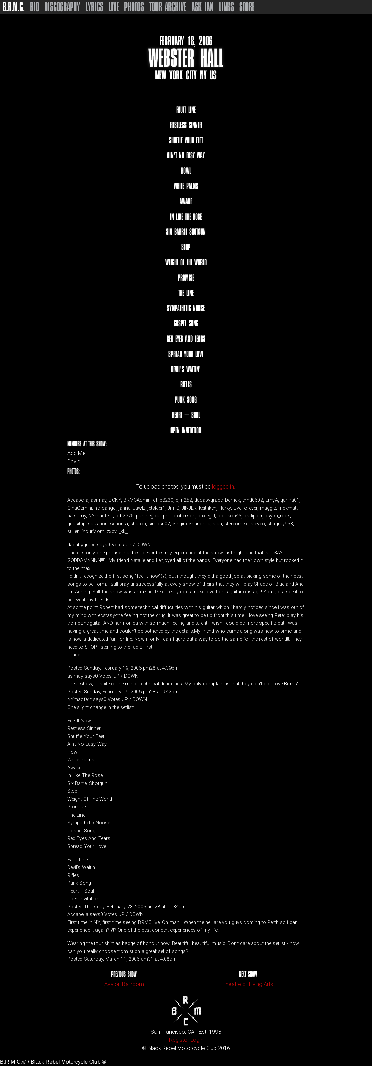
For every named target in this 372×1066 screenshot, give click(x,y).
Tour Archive (167, 7)
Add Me (76, 453)
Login (196, 1040)
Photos (134, 7)
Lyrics (94, 7)
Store (246, 7)
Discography (62, 7)
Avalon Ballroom (124, 984)
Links (226, 7)
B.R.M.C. (14, 7)
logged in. (223, 486)
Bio (34, 7)
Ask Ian (202, 7)
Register (179, 1040)
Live (114, 7)
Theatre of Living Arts (248, 984)
